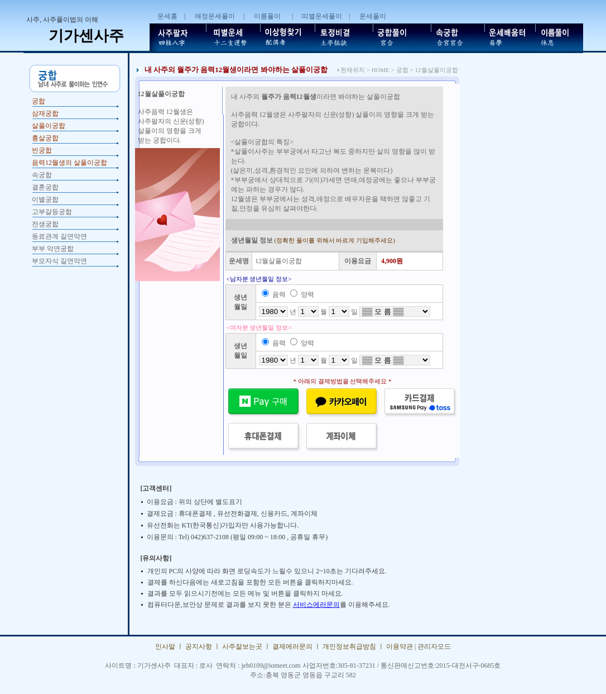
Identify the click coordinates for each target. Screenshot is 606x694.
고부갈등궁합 (52, 212)
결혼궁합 (45, 187)
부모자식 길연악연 (59, 261)
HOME (380, 69)
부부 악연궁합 (53, 249)
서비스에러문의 (316, 605)
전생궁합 (45, 224)
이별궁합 (45, 199)
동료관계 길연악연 (59, 236)
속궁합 (42, 175)
